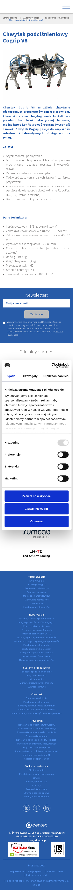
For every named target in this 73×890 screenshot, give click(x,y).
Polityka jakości (35, 871)
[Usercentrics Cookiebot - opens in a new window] (52, 365)
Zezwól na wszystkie (36, 496)
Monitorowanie (36, 770)
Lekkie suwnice (36, 679)
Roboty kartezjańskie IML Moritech (36, 652)
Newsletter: (36, 295)
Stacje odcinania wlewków (36, 595)
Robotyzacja (36, 614)
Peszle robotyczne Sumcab (36, 626)
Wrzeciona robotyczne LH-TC (36, 633)
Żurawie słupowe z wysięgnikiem (36, 682)
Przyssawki (36, 720)
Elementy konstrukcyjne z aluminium (36, 705)
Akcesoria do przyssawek (36, 758)
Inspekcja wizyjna (37, 584)
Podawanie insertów (36, 591)
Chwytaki (36, 694)
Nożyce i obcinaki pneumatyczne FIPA (36, 709)
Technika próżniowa (36, 766)
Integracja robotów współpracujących (36, 622)
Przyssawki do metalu (36, 736)
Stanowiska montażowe (36, 599)
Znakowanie (36, 603)
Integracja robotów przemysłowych (36, 618)
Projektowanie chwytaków (36, 607)
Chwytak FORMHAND (36, 675)
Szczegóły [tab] (30, 376)
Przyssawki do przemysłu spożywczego (36, 743)
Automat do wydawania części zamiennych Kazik (36, 713)
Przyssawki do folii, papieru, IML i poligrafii (36, 739)
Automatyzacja (31, 17)
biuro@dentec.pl (36, 840)
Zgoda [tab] (10, 376)
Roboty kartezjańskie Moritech (36, 648)
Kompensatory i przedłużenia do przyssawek (37, 751)
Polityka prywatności (36, 875)
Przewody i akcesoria (36, 789)
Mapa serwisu (17, 871)
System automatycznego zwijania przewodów (36, 641)
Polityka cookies (55, 871)
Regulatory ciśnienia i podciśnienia (36, 773)
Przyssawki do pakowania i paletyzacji (37, 728)
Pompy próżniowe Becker (36, 796)
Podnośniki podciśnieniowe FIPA (36, 671)
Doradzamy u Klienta (36, 698)
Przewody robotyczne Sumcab (37, 629)
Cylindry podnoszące (36, 781)
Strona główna (10, 17)
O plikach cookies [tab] (56, 376)
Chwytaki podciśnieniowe (36, 792)
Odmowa (36, 521)
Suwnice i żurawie (37, 686)
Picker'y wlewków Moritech (36, 656)
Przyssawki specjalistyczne (36, 747)
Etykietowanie (36, 580)
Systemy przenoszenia (36, 667)
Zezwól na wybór (36, 508)
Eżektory (36, 785)
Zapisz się (36, 314)
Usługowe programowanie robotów (36, 660)
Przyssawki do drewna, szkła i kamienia (36, 732)
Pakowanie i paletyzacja (57, 17)
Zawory (36, 777)
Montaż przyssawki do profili (36, 755)
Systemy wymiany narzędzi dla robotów (36, 637)
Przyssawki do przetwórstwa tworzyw (36, 724)
